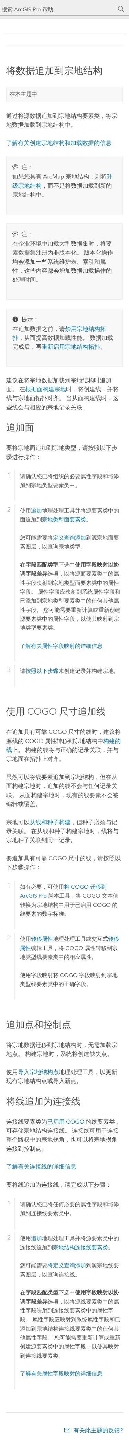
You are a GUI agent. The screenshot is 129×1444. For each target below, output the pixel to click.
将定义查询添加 (66, 1265)
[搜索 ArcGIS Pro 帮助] (57, 9)
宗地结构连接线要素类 (80, 1247)
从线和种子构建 (50, 822)
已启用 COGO (65, 1121)
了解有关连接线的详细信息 (41, 1166)
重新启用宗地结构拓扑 (71, 346)
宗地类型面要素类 (64, 519)
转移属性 (42, 939)
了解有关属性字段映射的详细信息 (61, 646)
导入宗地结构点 (38, 1072)
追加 (36, 510)
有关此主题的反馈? (98, 1430)
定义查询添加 (69, 537)
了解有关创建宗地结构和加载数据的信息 (58, 142)
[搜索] (121, 9)
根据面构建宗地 (45, 389)
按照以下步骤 (41, 671)
